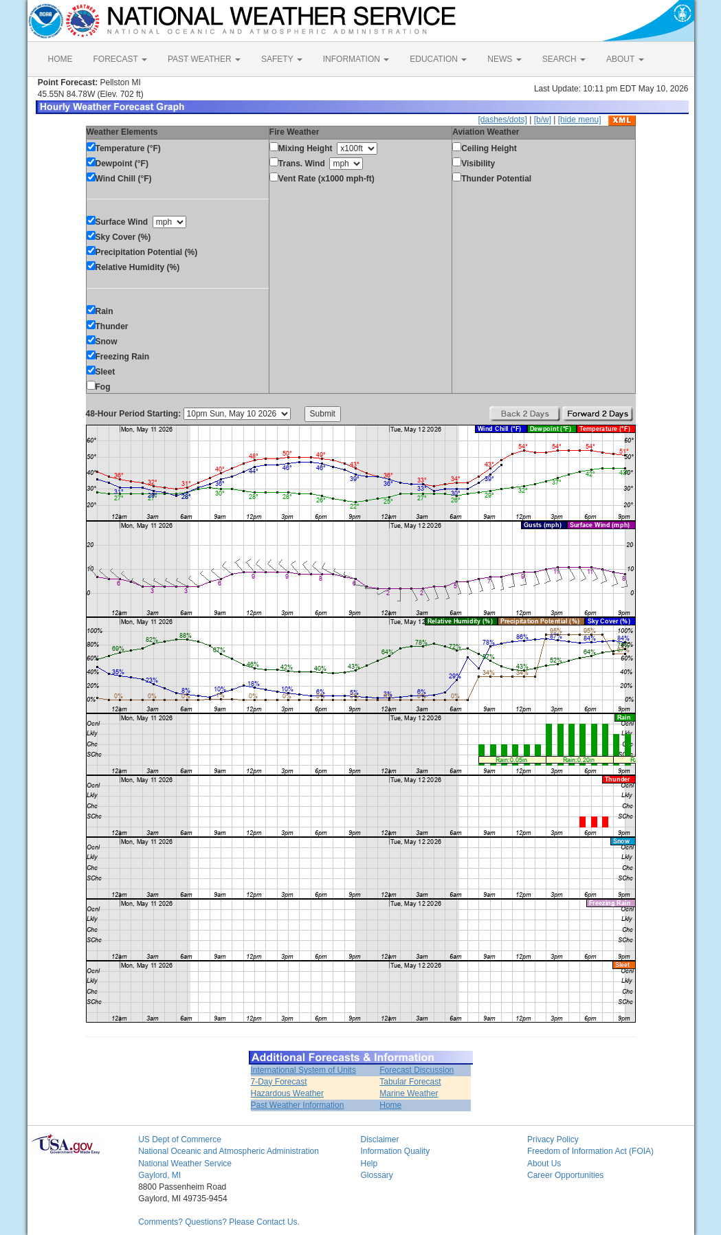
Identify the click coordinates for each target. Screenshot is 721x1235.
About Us (544, 1163)
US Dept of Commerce (179, 1139)
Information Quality (395, 1151)
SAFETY (281, 59)
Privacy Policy (553, 1139)
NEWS (504, 59)
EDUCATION (438, 59)
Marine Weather (408, 1093)
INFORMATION (356, 59)
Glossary (376, 1175)
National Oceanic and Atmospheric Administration (228, 1151)
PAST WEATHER (204, 59)
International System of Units (303, 1070)
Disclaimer (379, 1139)
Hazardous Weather (287, 1093)
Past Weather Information (297, 1105)
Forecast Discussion (416, 1070)
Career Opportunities (565, 1175)
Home (390, 1105)
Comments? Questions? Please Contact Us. (219, 1222)
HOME (60, 59)
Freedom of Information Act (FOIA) (590, 1151)
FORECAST (120, 59)
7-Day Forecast (279, 1082)
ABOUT (624, 59)
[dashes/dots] (502, 119)
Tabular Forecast (410, 1082)
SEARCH (564, 59)
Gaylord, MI (159, 1175)
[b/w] (542, 119)
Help (368, 1163)
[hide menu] (579, 119)
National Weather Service (185, 1163)
